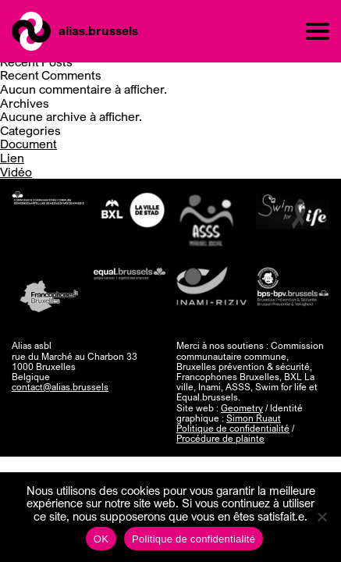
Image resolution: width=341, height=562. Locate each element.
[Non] (321, 517)
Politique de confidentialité (232, 428)
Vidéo (16, 172)
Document (28, 143)
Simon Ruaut (253, 418)
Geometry (242, 408)
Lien (12, 157)
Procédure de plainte (220, 438)
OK (101, 539)
